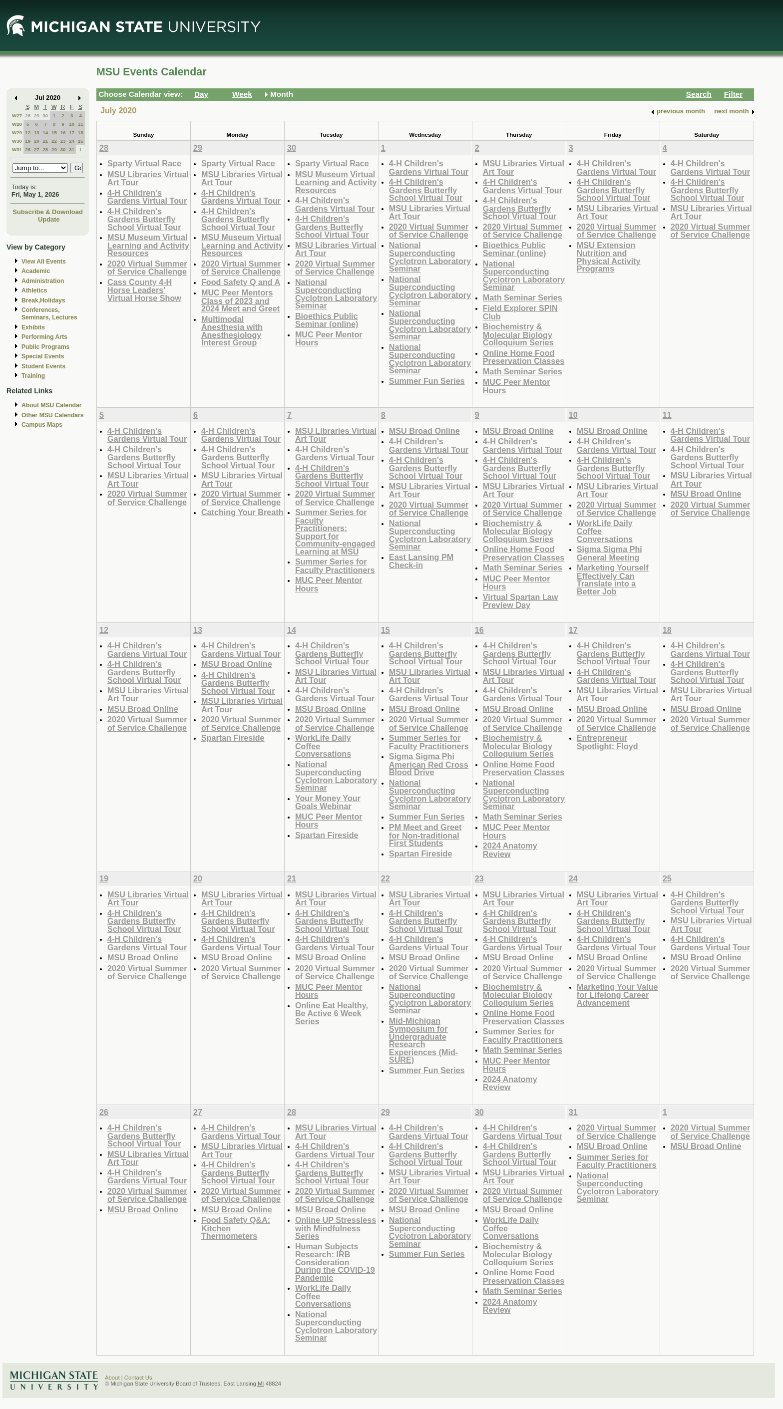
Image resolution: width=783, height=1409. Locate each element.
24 (71, 141)
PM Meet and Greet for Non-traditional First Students (425, 835)
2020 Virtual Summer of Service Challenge (147, 268)
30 (45, 115)
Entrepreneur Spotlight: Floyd (607, 742)
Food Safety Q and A (240, 282)
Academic (35, 271)
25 (80, 141)
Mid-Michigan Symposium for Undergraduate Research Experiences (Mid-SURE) (423, 1040)
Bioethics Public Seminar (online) (327, 320)
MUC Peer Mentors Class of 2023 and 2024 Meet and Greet (240, 300)
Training (33, 375)
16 (63, 132)
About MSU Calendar (51, 405)
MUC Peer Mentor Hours (329, 338)
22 (54, 141)
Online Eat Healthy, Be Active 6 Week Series (331, 1013)
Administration (42, 281)
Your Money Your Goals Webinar (328, 802)
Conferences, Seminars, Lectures (49, 313)
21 (45, 141)
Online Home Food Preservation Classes (523, 357)
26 (27, 149)
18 (80, 132)
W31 (17, 149)
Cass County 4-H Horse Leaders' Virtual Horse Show (144, 290)
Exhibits (33, 327)
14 (45, 132)
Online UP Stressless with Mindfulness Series (335, 1227)
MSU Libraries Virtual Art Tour (148, 178)
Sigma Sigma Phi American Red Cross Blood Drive (428, 764)
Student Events (43, 366)
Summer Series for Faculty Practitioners (335, 565)
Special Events (42, 356)
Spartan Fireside (233, 737)
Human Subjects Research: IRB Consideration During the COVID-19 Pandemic (335, 1262)
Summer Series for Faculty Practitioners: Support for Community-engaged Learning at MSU (335, 532)
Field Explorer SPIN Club (520, 312)
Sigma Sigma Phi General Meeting (609, 553)
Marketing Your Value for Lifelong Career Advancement (617, 994)
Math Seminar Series (522, 297)
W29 (17, 132)
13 (36, 132)
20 (36, 141)
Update (49, 219)
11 (80, 124)
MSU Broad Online (424, 430)
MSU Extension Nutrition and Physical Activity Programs (609, 257)
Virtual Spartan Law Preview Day (520, 601)
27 (36, 149)
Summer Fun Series (427, 380)
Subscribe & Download (47, 212)
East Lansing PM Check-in (421, 561)
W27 (17, 115)
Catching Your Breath (242, 512)
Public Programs (45, 346)
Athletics (34, 290)
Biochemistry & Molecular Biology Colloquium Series (518, 334)
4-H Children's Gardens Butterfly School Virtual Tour (144, 219)
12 (27, 132)
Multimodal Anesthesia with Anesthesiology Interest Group (232, 330)
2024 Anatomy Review (510, 849)
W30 (17, 141)
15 (54, 132)
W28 (17, 124)
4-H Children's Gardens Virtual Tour (147, 197)
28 (27, 115)
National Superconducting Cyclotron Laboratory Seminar (336, 294)
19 (27, 141)
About (112, 1378)
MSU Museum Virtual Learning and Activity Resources (148, 245)
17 (71, 132)
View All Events (43, 261)
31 (71, 149)
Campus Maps (41, 424)
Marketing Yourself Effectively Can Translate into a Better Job (613, 579)
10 (71, 124)
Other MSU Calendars (52, 415)
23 (63, 141)
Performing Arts (44, 336)
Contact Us (138, 1378)
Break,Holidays (43, 300)
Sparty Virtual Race (144, 163)
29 (36, 115)
